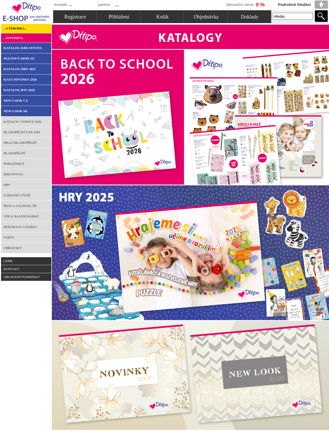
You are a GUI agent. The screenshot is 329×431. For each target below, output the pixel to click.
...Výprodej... (15, 28)
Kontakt (12, 269)
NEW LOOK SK (16, 111)
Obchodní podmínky (22, 277)
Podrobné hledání (294, 4)
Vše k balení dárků (21, 216)
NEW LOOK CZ (16, 100)
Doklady (250, 17)
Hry (7, 185)
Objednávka (206, 17)
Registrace (75, 17)
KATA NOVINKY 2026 (20, 79)
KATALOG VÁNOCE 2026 (22, 121)
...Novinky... (14, 38)
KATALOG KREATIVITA (23, 48)
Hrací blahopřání (20, 143)
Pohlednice (14, 164)
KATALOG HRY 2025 (20, 69)
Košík (162, 17)
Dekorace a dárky (20, 227)
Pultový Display (19, 58)
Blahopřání (14, 153)
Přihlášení (119, 17)
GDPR (8, 261)
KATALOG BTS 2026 (19, 90)
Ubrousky (13, 248)
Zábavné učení (17, 195)
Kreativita (13, 174)
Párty (9, 237)
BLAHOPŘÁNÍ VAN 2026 (22, 132)
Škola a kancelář (20, 206)
